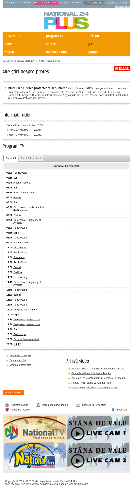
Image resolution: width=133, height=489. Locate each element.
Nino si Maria (98, 2)
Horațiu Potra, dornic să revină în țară (91, 382)
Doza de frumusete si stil (26, 339)
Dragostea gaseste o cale (26, 319)
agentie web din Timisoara (74, 484)
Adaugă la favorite (20, 409)
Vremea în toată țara (20, 365)
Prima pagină (17, 61)
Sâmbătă (11, 158)
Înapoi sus (122, 409)
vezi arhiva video (13, 392)
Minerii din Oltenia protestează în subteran (37, 88)
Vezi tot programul (117, 2)
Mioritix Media (50, 484)
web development (30, 484)
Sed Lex (17, 272)
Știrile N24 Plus (31, 61)
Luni (38, 158)
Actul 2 (17, 344)
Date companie (122, 6)
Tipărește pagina (19, 405)
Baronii (17, 197)
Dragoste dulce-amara (25, 309)
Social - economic (116, 88)
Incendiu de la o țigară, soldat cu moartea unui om (97, 368)
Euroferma (19, 257)
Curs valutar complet (20, 355)
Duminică (26, 158)
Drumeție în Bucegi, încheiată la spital (91, 373)
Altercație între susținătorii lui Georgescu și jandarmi (98, 378)
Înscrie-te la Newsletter (94, 405)
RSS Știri (124, 68)
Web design (11, 484)
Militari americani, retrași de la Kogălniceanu (94, 387)
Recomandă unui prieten (55, 405)
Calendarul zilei (17, 360)
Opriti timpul (19, 334)
